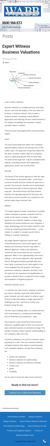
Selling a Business (9, 421)
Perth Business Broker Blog (14, 426)
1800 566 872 (12, 23)
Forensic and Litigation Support (19, 430)
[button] (46, 4)
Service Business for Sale (37, 426)
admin (7, 62)
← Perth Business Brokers (10, 408)
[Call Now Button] (44, 441)
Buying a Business (35, 417)
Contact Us (38, 430)
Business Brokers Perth (25, 435)
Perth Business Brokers (16, 417)
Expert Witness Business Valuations (33, 421)
